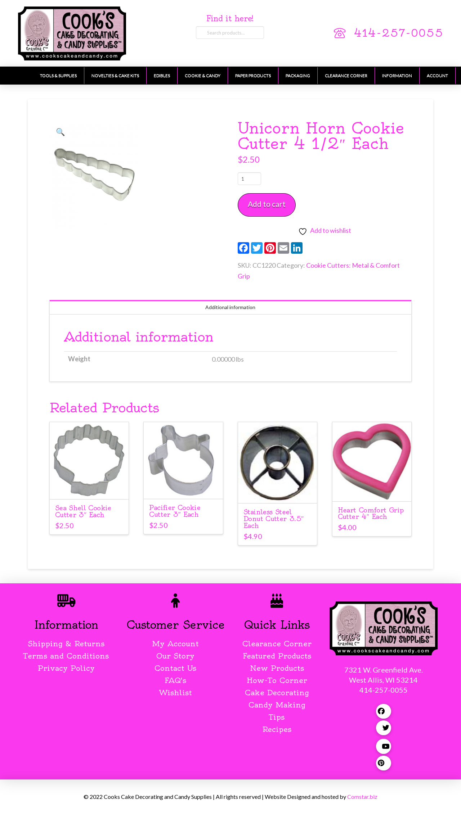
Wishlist (175, 692)
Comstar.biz (362, 796)
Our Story (175, 655)
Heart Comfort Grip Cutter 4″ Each (371, 513)
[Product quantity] (249, 178)
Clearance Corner (277, 643)
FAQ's (175, 680)
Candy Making (277, 704)
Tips (277, 717)
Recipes (276, 729)
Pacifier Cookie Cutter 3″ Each (174, 511)
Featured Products (277, 655)
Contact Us (175, 668)
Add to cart (267, 203)
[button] (60, 132)
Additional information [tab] (230, 307)
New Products (277, 668)
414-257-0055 (398, 33)
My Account (175, 643)
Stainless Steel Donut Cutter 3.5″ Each (273, 519)
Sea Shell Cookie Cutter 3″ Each (83, 511)
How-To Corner (277, 680)
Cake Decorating (277, 692)
